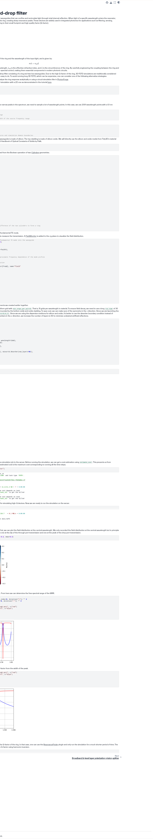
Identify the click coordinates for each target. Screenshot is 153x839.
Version (8, 828)
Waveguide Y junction (17, 49)
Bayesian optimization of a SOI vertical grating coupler (19, 92)
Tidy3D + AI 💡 (9, 318)
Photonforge (8, 325)
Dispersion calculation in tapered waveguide (18, 214)
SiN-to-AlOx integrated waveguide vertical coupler (19, 272)
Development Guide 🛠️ (12, 331)
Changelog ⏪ (9, 334)
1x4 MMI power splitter (17, 96)
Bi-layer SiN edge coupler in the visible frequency (19, 190)
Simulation (63, 344)
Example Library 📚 (11, 29)
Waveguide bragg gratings (18, 123)
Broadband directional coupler (20, 131)
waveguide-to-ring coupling (62, 101)
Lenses (10, 303)
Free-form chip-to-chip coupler (20, 204)
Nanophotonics (13, 306)
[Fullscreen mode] (115, 2)
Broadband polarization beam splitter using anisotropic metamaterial (20, 238)
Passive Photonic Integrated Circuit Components (14, 44)
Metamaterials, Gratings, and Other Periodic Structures (16, 287)
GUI (5, 321)
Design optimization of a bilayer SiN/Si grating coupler (19, 86)
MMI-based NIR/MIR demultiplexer (16, 209)
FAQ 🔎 (7, 312)
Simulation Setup (130, 6)
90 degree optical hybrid (18, 157)
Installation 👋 (9, 20)
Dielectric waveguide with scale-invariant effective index (20, 195)
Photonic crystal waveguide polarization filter (19, 153)
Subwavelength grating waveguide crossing (17, 245)
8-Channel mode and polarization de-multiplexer (18, 140)
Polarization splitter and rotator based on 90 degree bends (19, 178)
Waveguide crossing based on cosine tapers (20, 56)
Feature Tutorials (12, 35)
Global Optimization (14, 281)
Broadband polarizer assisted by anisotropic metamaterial (19, 161)
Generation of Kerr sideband (19, 233)
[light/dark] (119, 2)
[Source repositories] (107, 2)
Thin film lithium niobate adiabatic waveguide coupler (19, 172)
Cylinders (39, 189)
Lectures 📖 (8, 26)
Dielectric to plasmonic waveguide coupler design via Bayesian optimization (20, 258)
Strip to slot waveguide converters (17, 119)
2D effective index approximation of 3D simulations (16, 72)
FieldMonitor (40, 275)
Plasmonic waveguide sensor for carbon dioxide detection (19, 185)
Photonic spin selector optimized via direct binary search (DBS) (18, 266)
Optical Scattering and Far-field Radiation (17, 299)
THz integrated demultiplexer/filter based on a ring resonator (20, 147)
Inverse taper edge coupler (19, 66)
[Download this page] (111, 2)
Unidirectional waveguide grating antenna (18, 200)
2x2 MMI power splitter (17, 99)
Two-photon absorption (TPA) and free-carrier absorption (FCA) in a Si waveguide (19, 251)
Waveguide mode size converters (17, 113)
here (64, 109)
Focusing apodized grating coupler (19, 81)
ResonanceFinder (56, 810)
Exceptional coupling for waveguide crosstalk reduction (20, 167)
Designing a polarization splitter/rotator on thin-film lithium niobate (18, 220)
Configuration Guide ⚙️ (12, 23)
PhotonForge (69, 104)
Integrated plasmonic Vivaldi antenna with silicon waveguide (19, 228)
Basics (8, 32)
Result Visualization (130, 9)
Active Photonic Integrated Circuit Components (17, 277)
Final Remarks (129, 11)
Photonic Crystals (14, 295)
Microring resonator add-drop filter (19, 103)
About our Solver (10, 337)
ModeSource (51, 269)
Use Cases (10, 38)
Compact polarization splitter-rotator (19, 135)
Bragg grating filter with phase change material (20, 127)
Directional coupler (16, 63)
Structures (67, 187)
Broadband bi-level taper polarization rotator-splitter (18, 108)
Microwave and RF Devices (17, 292)
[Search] (16, 15)
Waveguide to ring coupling (19, 52)
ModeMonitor (42, 273)
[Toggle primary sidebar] (35, 2)
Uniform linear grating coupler (20, 77)
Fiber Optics (12, 309)
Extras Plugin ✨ (10, 328)
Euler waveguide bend (17, 60)
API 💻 (6, 315)
